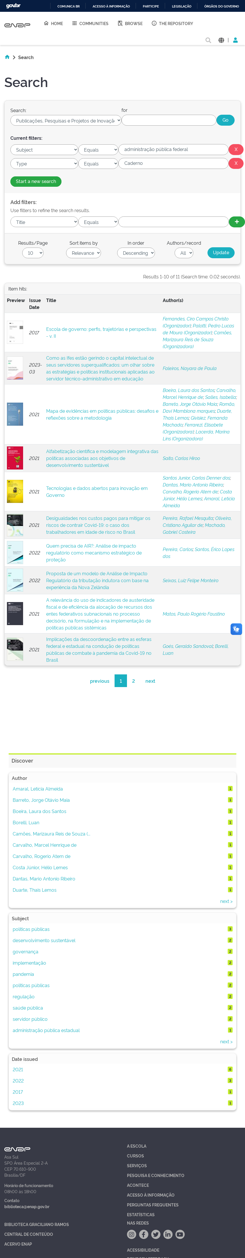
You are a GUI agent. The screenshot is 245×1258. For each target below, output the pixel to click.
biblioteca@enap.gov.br (26, 1206)
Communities (90, 23)
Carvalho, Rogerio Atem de (190, 491)
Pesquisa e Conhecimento (155, 1175)
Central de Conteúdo (28, 1234)
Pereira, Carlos (178, 549)
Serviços (137, 1165)
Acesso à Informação (151, 1194)
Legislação (181, 6)
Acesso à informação (111, 6)
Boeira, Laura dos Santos (188, 390)
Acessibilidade (143, 1250)
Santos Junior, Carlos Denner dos (196, 477)
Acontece (138, 1185)
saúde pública (28, 1007)
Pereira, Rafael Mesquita (188, 518)
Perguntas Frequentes (153, 1204)
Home (53, 23)
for (124, 110)
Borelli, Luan (26, 822)
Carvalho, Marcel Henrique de (44, 845)
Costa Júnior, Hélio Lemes (40, 867)
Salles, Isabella (220, 397)
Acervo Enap (18, 1243)
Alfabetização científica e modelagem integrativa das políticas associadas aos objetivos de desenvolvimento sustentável (102, 458)
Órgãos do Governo (221, 6)
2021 (18, 1069)
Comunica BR (68, 6)
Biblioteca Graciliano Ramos (36, 1224)
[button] (221, 39)
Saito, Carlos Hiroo (181, 458)
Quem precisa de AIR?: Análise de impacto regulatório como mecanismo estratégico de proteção (94, 552)
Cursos (135, 1155)
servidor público (30, 1019)
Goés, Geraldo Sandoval (188, 646)
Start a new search (36, 181)
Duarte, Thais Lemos (35, 890)
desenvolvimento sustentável (44, 940)
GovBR (13, 6)
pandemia (23, 974)
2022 (18, 1080)
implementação (29, 962)
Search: (18, 110)
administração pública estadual (46, 1030)
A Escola (136, 1145)
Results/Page (33, 242)
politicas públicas (31, 985)
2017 (18, 1092)
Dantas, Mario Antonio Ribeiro (193, 484)
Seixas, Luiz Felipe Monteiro (190, 580)
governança (25, 951)
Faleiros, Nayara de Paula (190, 368)
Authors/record (184, 242)
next (150, 681)
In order (136, 242)
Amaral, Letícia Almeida (38, 788)
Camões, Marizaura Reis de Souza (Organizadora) (197, 339)
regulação (24, 996)
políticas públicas (31, 929)
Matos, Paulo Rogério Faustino (194, 613)
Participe (151, 6)
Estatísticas (141, 1214)
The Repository (172, 23)
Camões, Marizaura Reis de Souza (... (51, 833)
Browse (130, 23)
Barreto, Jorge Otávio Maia (190, 404)
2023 (18, 1103)
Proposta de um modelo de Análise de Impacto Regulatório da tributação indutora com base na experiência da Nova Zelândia (97, 580)
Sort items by (84, 242)
